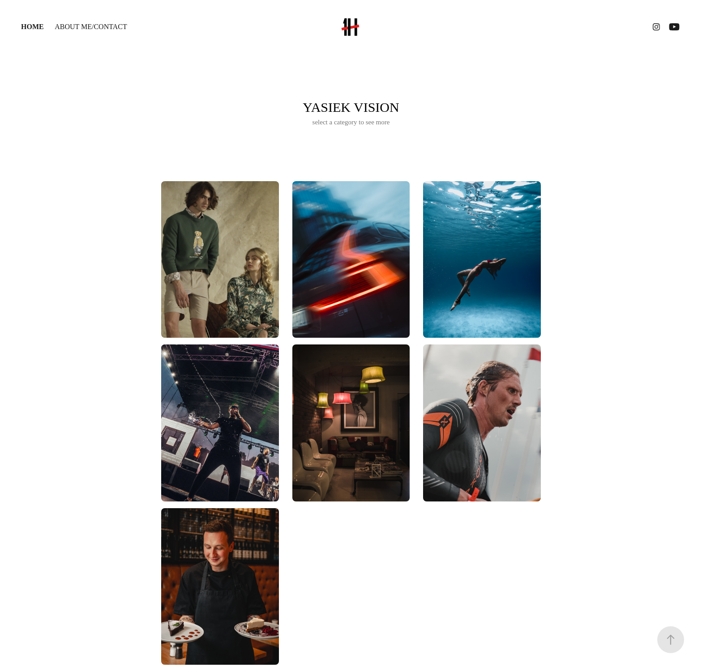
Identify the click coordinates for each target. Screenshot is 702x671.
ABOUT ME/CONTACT (91, 26)
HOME (32, 26)
